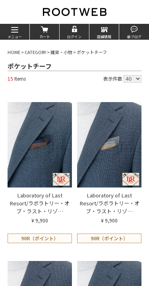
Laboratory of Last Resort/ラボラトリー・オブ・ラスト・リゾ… (40, 203)
